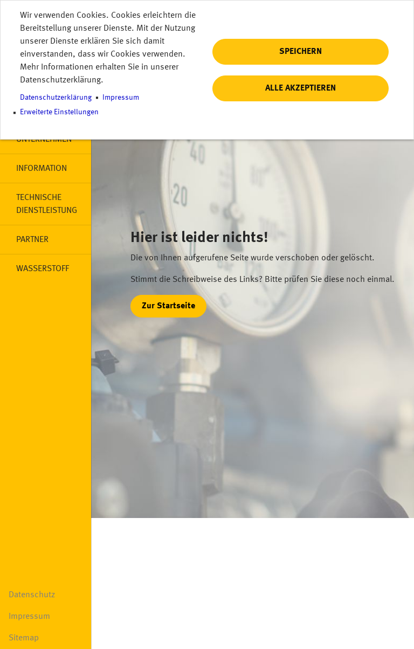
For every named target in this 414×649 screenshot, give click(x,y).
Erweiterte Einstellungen (59, 112)
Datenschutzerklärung (56, 97)
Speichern (300, 51)
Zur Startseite (168, 306)
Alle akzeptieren (300, 88)
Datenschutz (32, 595)
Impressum (29, 616)
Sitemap (24, 638)
